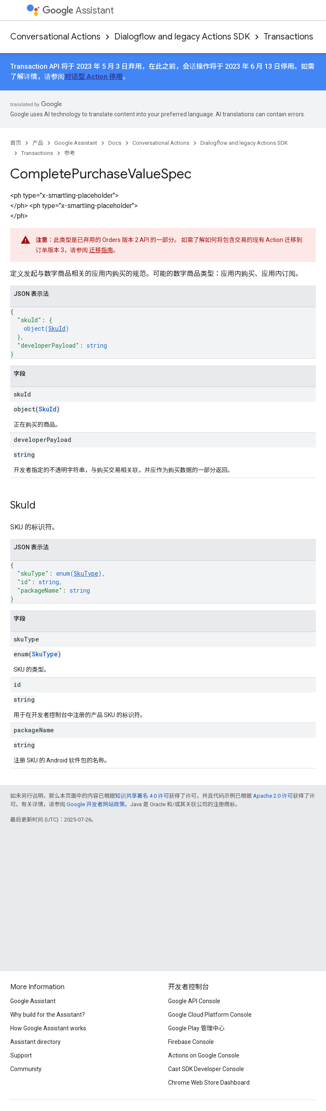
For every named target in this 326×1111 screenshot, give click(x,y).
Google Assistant (75, 143)
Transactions (288, 36)
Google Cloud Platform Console (210, 1014)
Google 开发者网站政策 (96, 804)
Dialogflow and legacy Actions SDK (182, 36)
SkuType (86, 573)
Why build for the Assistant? (47, 1014)
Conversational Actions (55, 36)
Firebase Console (191, 1041)
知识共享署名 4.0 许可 (142, 796)
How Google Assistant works (48, 1028)
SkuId (56, 328)
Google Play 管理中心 (196, 1028)
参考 (69, 153)
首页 (15, 143)
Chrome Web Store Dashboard (209, 1082)
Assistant (78, 10)
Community (26, 1069)
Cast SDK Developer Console (206, 1069)
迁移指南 (101, 250)
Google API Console (194, 1001)
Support (21, 1055)
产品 (37, 143)
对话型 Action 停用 (94, 77)
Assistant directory (35, 1041)
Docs (114, 143)
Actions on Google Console (203, 1055)
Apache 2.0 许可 (273, 796)
